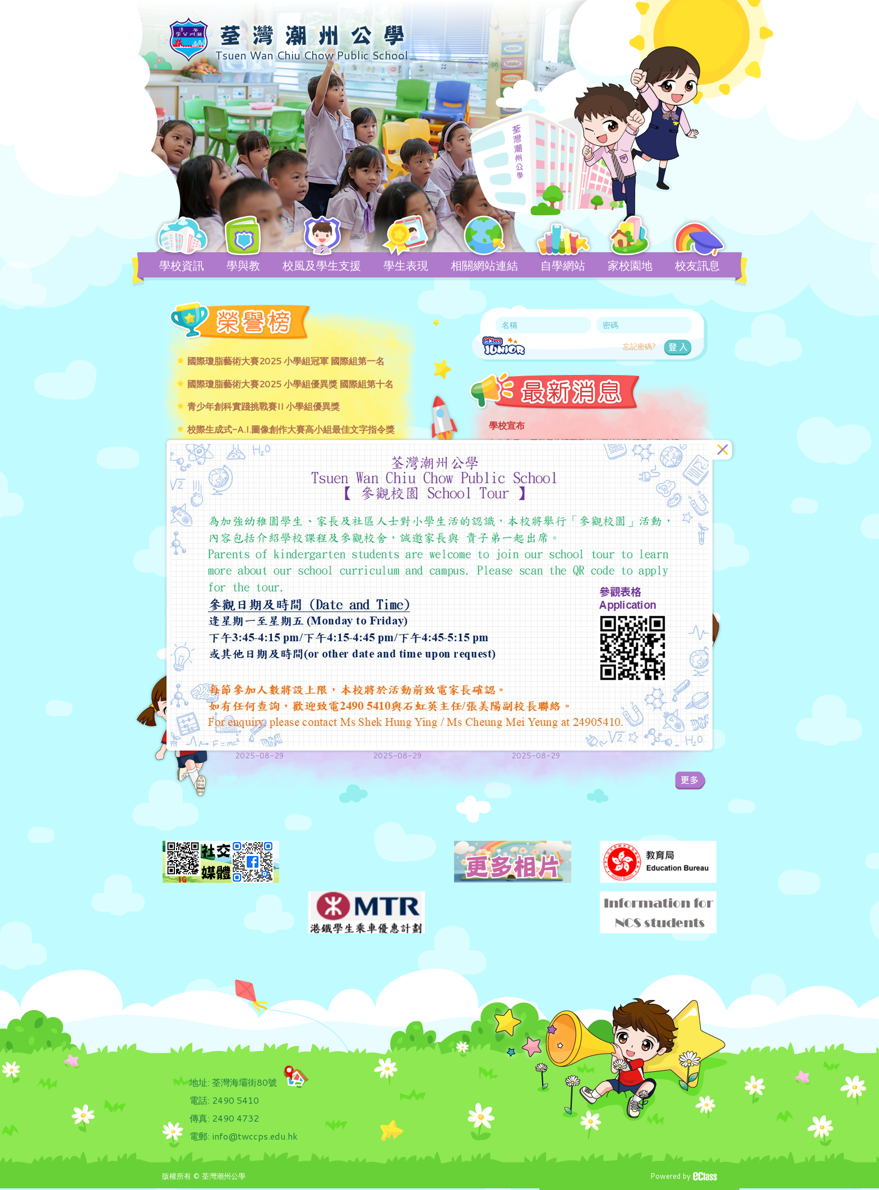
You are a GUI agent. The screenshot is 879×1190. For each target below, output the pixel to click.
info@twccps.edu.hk (255, 1135)
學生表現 (405, 265)
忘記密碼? (639, 346)
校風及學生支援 (322, 265)
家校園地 (630, 265)
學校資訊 (181, 265)
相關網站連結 (484, 265)
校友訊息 (697, 265)
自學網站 (562, 265)
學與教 (243, 265)
